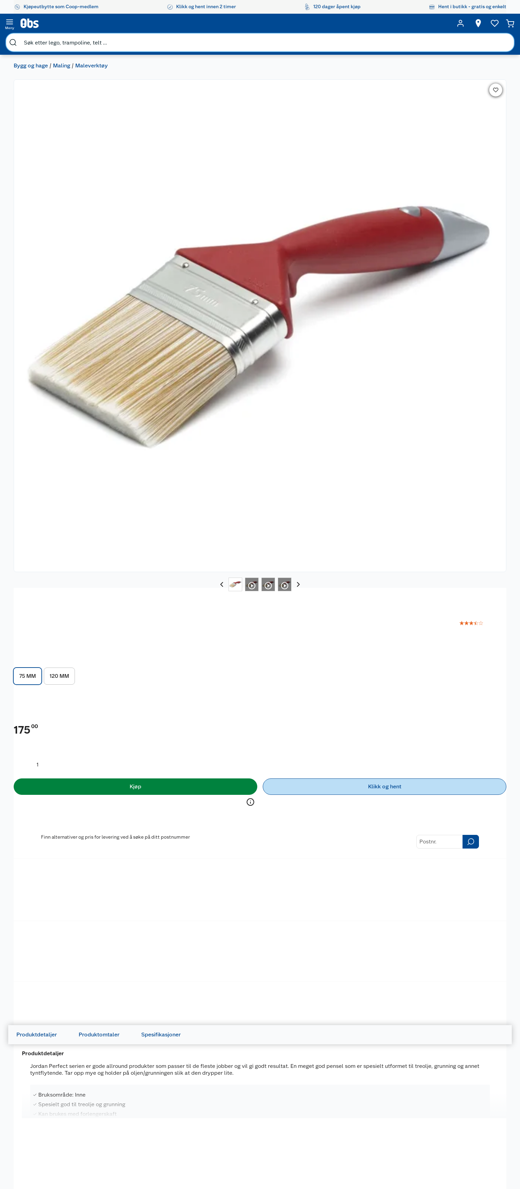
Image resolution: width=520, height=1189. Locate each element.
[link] (481, 77)
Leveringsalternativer (120, 1141)
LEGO (303, 1121)
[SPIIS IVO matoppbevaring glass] (359, 738)
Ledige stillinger (48, 1132)
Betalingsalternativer (120, 1132)
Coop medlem (179, 1097)
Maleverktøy (91, 39)
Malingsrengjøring (149, 310)
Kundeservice (112, 1088)
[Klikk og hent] (455, 257)
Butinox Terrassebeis (47, 732)
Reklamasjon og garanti (122, 1115)
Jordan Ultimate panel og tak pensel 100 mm (257, 956)
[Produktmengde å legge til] (320, 235)
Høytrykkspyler (314, 1130)
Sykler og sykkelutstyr (321, 1112)
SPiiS (323, 724)
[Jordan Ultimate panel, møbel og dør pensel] (61, 948)
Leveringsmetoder (434, 404)
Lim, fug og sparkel (210, 310)
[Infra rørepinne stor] (260, 738)
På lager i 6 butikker (146, 825)
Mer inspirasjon (247, 1138)
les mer (407, 101)
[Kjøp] (348, 257)
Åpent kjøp (176, 1088)
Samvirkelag (43, 1158)
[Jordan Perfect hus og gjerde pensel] (359, 948)
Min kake (173, 1150)
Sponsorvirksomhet (52, 1176)
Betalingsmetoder (341, 404)
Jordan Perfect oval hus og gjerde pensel (155, 956)
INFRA (224, 724)
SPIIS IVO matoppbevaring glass (353, 736)
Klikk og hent (178, 1115)
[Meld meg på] (467, 1102)
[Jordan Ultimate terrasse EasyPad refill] (459, 738)
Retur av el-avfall (182, 1106)
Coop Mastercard (183, 1132)
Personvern (109, 1176)
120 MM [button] (342, 138)
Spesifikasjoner (166, 466)
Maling (61, 39)
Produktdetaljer (42, 466)
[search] (84, 23)
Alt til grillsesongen (252, 1103)
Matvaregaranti (180, 1123)
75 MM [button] (310, 138)
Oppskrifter (244, 1121)
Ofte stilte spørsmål (119, 1123)
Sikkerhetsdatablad (52, 1150)
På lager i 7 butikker (472, 279)
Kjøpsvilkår (109, 1167)
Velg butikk (455, 271)
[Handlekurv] (483, 23)
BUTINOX (28, 724)
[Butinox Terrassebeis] (61, 738)
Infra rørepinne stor (245, 732)
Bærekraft (41, 1141)
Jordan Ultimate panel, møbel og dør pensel (59, 956)
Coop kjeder (43, 1123)
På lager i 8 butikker (445, 825)
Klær (302, 1138)
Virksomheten (46, 1167)
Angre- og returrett (118, 1106)
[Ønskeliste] (436, 23)
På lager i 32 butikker (347, 825)
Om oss (38, 1088)
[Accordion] (260, 607)
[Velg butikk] (384, 23)
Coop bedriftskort (184, 1141)
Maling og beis (37, 326)
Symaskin (307, 1147)
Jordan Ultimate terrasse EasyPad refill (451, 736)
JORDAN (307, 63)
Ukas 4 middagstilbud (255, 1130)
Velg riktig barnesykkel (256, 1112)
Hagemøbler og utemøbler (314, 1101)
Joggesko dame (314, 1156)
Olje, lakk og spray (43, 310)
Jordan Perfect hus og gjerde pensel (356, 956)
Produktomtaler (104, 466)
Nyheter (39, 1097)
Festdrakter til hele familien (252, 1092)
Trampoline (309, 1088)
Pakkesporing (112, 1150)
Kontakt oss (110, 1097)
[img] (61, 748)
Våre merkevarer (48, 1115)
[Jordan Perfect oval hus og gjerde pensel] (160, 948)
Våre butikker (45, 1106)
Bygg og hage (31, 39)
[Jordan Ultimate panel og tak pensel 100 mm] (260, 948)
